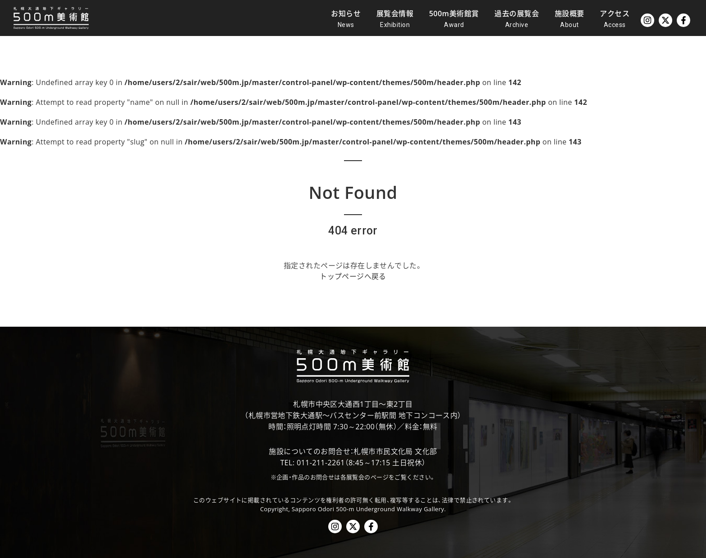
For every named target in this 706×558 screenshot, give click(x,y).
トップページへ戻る (353, 276)
